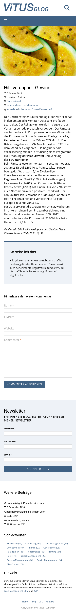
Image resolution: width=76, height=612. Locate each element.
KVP (36, 590)
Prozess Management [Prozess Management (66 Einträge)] (20, 560)
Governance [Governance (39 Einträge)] (51, 548)
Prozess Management (41, 108)
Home (25, 601)
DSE (41, 601)
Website (9, 328)
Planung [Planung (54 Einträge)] (54, 552)
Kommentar (13, 340)
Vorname (9, 428)
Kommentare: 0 (14, 101)
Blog (33, 601)
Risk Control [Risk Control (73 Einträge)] (15, 564)
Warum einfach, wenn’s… (18, 520)
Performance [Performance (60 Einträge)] (35, 552)
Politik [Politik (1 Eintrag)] (11, 556)
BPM (26, 590)
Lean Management (13, 590)
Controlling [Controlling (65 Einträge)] (33, 543)
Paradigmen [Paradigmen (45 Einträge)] (15, 552)
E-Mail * (9, 317)
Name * (9, 305)
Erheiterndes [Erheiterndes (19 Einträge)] (15, 548)
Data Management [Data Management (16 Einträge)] (56, 543)
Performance (24, 108)
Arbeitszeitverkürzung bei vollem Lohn (24, 511)
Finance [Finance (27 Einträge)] (34, 548)
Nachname (10, 441)
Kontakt (50, 601)
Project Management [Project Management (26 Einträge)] (32, 556)
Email (7, 454)
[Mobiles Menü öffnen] (5, 20)
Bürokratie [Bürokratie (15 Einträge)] (14, 543)
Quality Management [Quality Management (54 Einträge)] (49, 560)
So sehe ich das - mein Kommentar (23, 105)
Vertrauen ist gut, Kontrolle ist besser (24, 503)
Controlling (12, 108)
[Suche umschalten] (67, 8)
